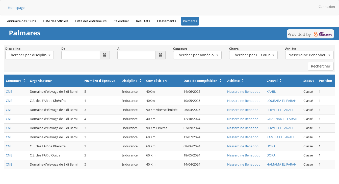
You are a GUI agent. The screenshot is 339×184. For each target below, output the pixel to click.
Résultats (143, 21)
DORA (271, 146)
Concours (180, 49)
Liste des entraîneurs (91, 21)
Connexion (327, 6)
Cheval (234, 49)
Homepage (16, 7)
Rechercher (320, 66)
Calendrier (121, 21)
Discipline (12, 49)
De (63, 49)
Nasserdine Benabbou (243, 91)
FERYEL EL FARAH (280, 109)
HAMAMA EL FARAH (282, 164)
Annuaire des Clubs (21, 21)
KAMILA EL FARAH (280, 137)
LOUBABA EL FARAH (282, 100)
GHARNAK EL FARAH (282, 119)
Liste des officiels (55, 21)
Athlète (290, 49)
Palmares (190, 21)
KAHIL (271, 91)
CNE (9, 91)
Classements (166, 21)
